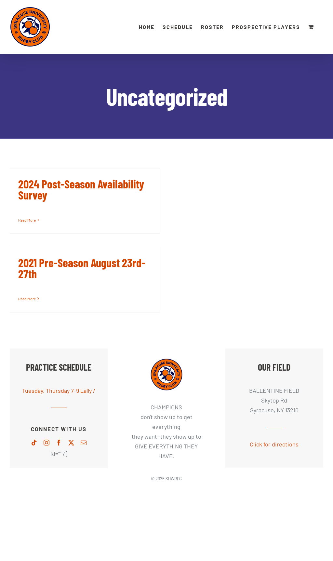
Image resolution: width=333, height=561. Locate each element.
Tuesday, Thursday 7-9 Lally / (58, 390)
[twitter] (71, 442)
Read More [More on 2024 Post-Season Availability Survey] (27, 220)
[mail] (84, 442)
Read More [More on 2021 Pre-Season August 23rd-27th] (27, 298)
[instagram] (46, 442)
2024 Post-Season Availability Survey (81, 189)
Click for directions (274, 444)
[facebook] (59, 442)
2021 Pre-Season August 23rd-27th (81, 267)
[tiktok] (34, 442)
